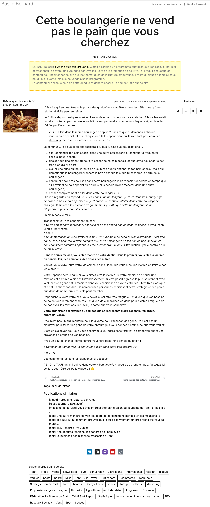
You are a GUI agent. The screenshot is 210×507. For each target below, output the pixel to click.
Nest (66, 484)
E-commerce (127, 478)
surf (83, 471)
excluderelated (60, 386)
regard (58, 197)
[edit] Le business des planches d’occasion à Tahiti (81, 435)
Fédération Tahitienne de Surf (49, 496)
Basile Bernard (17, 3)
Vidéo (44, 471)
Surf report (108, 478)
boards (77, 484)
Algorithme (93, 490)
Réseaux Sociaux (41, 502)
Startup (123, 484)
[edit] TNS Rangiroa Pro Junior (68, 427)
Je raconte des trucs (167, 4)
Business (148, 490)
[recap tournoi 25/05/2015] (66, 403)
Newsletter (70, 471)
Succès (79, 502)
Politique (137, 484)
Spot (68, 502)
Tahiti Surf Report (83, 496)
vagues (34, 478)
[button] (178, 111)
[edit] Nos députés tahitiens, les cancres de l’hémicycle (84, 431)
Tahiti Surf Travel (86, 478)
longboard (132, 490)
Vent (59, 502)
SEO (167, 496)
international (134, 471)
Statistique (105, 496)
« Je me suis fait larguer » (71, 66)
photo (46, 478)
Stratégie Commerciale (45, 484)
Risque (163, 471)
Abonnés (76, 490)
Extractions (115, 471)
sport (157, 496)
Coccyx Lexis (94, 484)
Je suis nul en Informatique (133, 496)
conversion (97, 471)
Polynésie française (42, 490)
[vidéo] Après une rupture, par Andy (72, 399)
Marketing (153, 484)
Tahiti (33, 471)
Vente (55, 471)
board (58, 478)
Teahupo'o (145, 478)
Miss (68, 478)
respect (150, 471)
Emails (110, 484)
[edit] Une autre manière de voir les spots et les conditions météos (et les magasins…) (104, 415)
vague (63, 490)
